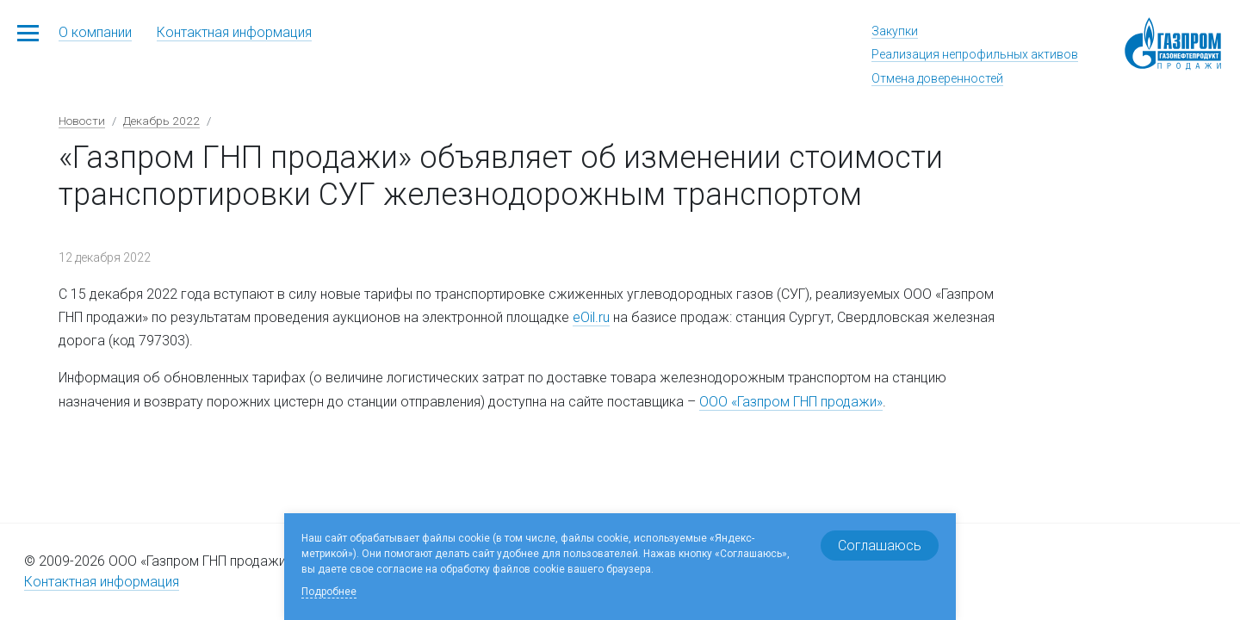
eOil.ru (591, 317)
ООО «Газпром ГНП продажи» (791, 402)
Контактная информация (234, 32)
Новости (82, 120)
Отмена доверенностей (937, 78)
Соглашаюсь (879, 545)
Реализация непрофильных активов (974, 54)
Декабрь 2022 (161, 120)
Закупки (894, 31)
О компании (95, 32)
